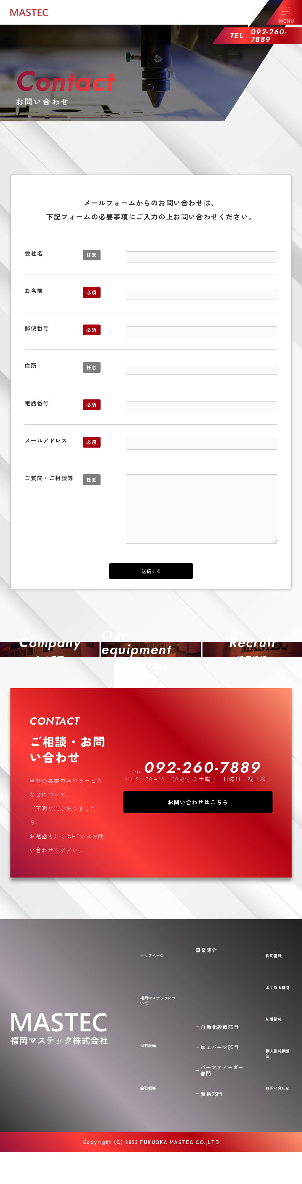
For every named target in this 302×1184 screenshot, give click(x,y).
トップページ (155, 1026)
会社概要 (149, 1125)
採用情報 (273, 1026)
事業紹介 (211, 1026)
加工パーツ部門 (224, 1079)
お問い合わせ (275, 1122)
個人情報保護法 (275, 1096)
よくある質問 (275, 1049)
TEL (198, 841)
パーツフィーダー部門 (224, 1102)
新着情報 (273, 1073)
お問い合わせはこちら (198, 877)
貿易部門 (216, 1125)
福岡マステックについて (160, 1060)
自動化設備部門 (224, 1059)
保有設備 (149, 1094)
